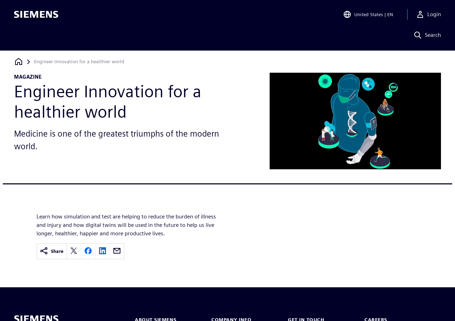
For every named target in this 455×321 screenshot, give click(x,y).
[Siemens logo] (36, 15)
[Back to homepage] (18, 61)
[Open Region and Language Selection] (368, 15)
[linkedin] (102, 251)
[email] (117, 251)
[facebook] (88, 251)
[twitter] (74, 251)
